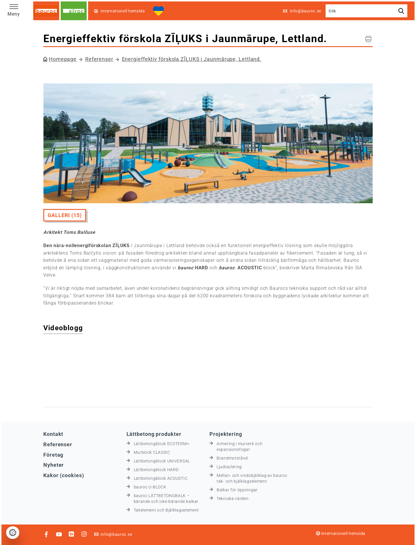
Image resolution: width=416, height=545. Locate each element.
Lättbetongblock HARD (156, 469)
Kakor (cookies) (63, 475)
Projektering (225, 434)
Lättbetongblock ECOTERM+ (162, 443)
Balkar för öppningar (237, 490)
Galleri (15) (65, 215)
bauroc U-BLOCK (150, 487)
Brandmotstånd (232, 458)
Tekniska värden (233, 498)
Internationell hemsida (340, 533)
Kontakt (53, 434)
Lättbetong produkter (154, 434)
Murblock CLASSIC (152, 452)
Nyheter (53, 465)
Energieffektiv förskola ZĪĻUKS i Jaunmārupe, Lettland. (192, 59)
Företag (53, 455)
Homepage (63, 59)
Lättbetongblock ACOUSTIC (161, 478)
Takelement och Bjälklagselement (166, 510)
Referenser (99, 59)
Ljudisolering (229, 466)
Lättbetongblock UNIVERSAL (162, 461)
